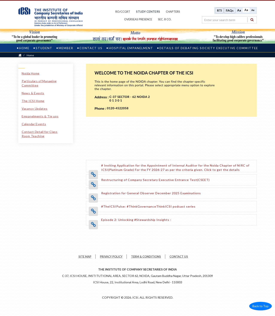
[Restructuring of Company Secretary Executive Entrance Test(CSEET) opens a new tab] (155, 180)
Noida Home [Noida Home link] (31, 73)
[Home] (20, 55)
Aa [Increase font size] (239, 10)
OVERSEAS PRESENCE (138, 19)
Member (66, 48)
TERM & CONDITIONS (146, 256)
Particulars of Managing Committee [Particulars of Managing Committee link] (39, 83)
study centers (148, 11)
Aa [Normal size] (246, 10)
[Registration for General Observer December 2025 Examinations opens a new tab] (151, 193)
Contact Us (90, 48)
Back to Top (260, 306)
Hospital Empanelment (131, 48)
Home (24, 48)
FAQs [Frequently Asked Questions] (230, 10)
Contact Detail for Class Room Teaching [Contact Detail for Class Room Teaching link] (40, 134)
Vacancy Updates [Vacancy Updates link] (34, 108)
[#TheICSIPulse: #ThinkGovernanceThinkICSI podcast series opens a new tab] (148, 206)
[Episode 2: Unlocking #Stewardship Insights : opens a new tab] (136, 220)
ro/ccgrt (122, 11)
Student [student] (44, 48)
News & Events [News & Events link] (33, 93)
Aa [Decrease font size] (252, 10)
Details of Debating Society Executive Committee (208, 48)
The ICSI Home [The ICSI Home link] (33, 101)
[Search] (252, 19)
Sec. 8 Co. (164, 19)
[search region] (229, 19)
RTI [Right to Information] (219, 10)
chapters (173, 11)
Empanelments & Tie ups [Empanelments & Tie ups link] (40, 116)
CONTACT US (179, 256)
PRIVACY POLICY (111, 256)
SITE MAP (84, 256)
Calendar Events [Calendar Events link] (34, 124)
